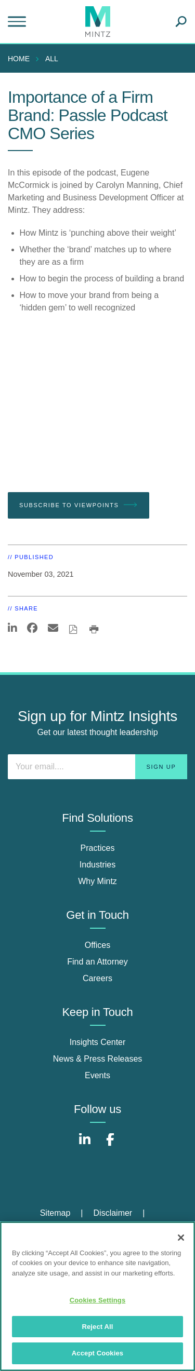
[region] (97, 1296)
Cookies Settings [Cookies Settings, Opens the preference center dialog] (98, 1300)
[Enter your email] (97, 766)
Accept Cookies (97, 1353)
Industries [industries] (97, 864)
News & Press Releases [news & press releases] (97, 1058)
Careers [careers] (97, 978)
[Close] (181, 1237)
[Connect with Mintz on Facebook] (110, 1145)
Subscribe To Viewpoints (78, 505)
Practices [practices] (98, 848)
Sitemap (55, 1213)
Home (19, 59)
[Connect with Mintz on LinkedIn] (84, 1145)
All (51, 59)
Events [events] (97, 1075)
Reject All (97, 1327)
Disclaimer (113, 1213)
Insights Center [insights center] (98, 1042)
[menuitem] (21, 58)
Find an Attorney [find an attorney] (97, 961)
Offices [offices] (98, 945)
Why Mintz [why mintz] (97, 881)
